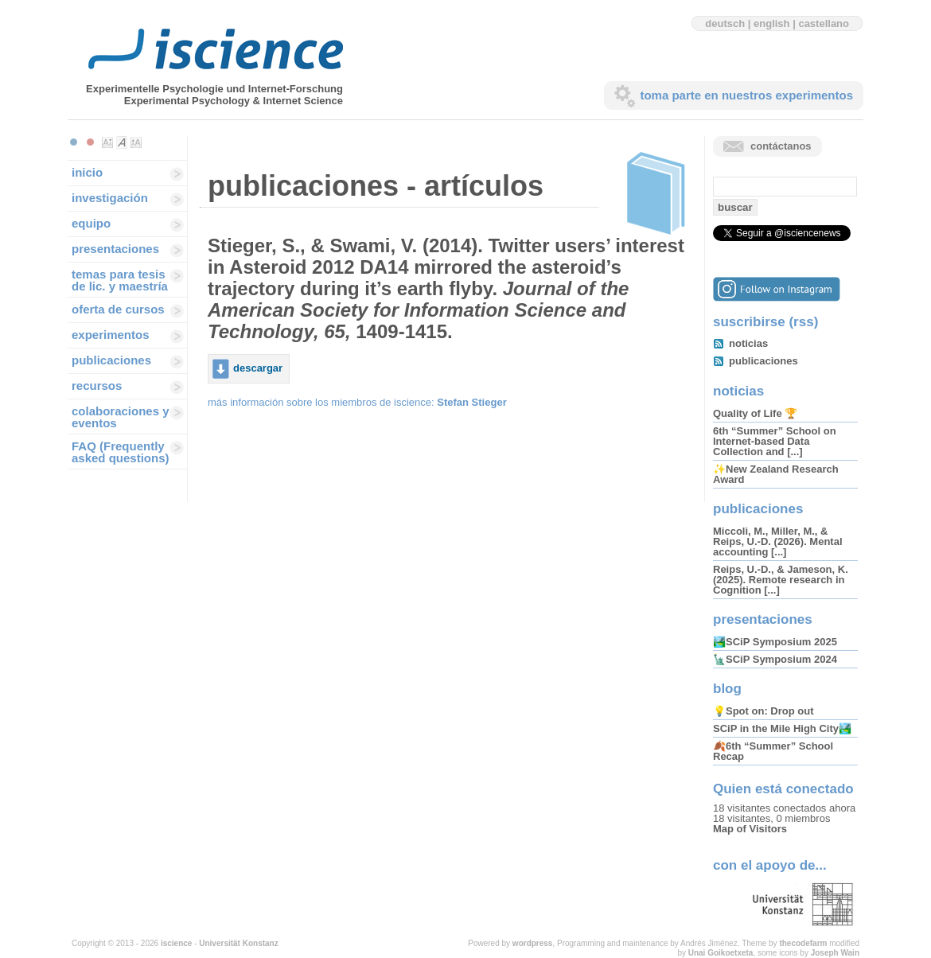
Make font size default (121, 142)
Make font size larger (136, 142)
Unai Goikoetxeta (721, 952)
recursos (97, 385)
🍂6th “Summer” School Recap (773, 751)
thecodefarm (803, 943)
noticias (748, 343)
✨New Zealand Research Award (776, 474)
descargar (257, 368)
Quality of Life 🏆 (755, 413)
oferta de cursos (118, 309)
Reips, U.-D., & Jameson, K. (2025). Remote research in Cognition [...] (780, 579)
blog (727, 688)
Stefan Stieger (471, 402)
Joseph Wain (835, 952)
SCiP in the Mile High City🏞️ (782, 728)
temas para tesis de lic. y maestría (120, 280)
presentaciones (115, 248)
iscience (176, 943)
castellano (823, 23)
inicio (87, 172)
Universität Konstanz (238, 943)
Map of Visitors (750, 829)
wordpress (532, 943)
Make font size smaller (107, 142)
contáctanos (781, 146)
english (772, 23)
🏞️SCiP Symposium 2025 (775, 642)
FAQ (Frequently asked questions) (120, 452)
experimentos (111, 334)
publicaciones (111, 360)
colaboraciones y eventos (120, 417)
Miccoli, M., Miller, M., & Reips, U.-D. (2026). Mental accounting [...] (778, 541)
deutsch (725, 23)
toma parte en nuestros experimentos (746, 95)
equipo (91, 223)
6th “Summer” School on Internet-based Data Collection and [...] (774, 441)
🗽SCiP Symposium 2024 (775, 659)
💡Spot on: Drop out (763, 711)
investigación (110, 197)
